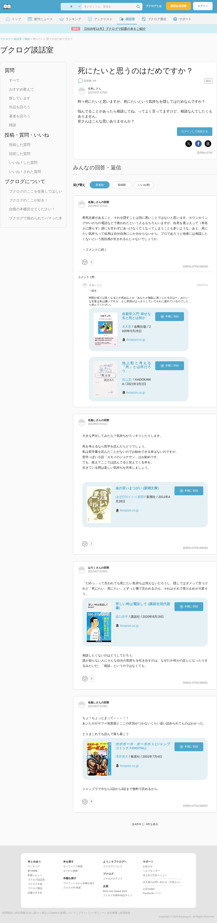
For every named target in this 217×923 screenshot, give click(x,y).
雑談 (12, 125)
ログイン (203, 6)
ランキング (34, 866)
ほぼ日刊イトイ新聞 (130, 497)
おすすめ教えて (21, 89)
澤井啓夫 (122, 756)
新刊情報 (32, 870)
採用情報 (125, 912)
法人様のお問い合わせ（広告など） (162, 882)
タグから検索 (70, 870)
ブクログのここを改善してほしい (35, 191)
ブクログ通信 (35, 888)
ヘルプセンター (151, 870)
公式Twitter (149, 889)
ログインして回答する (194, 131)
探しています (19, 98)
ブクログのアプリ (112, 878)
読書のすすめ (35, 892)
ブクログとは (154, 6)
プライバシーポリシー (91, 912)
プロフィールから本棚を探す (79, 883)
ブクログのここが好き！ (28, 200)
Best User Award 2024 (115, 891)
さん (94, 567)
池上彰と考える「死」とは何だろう (136, 367)
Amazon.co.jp (135, 339)
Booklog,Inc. (185, 916)
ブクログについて (112, 866)
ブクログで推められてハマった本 (35, 218)
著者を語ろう (19, 116)
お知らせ (148, 866)
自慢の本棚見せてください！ (32, 209)
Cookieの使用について (62, 912)
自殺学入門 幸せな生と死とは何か (136, 316)
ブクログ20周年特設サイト (117, 895)
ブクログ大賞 (35, 884)
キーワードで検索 (73, 866)
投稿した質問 (19, 145)
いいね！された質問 (25, 172)
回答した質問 (19, 154)
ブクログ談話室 (36, 879)
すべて (14, 80)
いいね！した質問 (23, 162)
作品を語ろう (19, 107)
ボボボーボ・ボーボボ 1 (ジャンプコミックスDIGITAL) (143, 746)
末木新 (126, 326)
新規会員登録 (178, 6)
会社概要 (112, 912)
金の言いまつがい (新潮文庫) (137, 488)
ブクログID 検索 (72, 887)
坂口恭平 (122, 616)
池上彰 (127, 379)
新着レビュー (35, 875)
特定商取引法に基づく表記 (31, 912)
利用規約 (7, 912)
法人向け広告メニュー (155, 875)
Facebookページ (152, 893)
